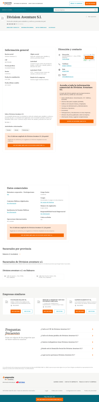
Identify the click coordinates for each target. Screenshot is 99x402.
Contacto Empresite (71, 382)
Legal (46, 390)
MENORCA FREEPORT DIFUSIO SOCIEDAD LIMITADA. (53, 300)
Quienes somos (58, 382)
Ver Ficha (27, 311)
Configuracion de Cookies (73, 390)
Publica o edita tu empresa (87, 382)
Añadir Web (65, 71)
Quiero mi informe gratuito (76, 121)
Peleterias (25, 130)
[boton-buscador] (95, 10)
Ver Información (11, 203)
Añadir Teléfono (66, 66)
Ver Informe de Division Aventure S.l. (49, 399)
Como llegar (65, 59)
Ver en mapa (89, 57)
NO (8, 194)
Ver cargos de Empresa (47, 202)
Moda (16, 130)
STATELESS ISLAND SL (19, 300)
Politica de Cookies (57, 390)
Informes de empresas (20, 3)
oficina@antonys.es (67, 76)
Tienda (8, 130)
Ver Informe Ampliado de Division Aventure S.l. (29, 145)
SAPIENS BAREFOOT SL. (83, 300)
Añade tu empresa (76, 3)
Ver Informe (16, 311)
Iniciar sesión (90, 3)
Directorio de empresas (35, 3)
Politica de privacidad (90, 390)
